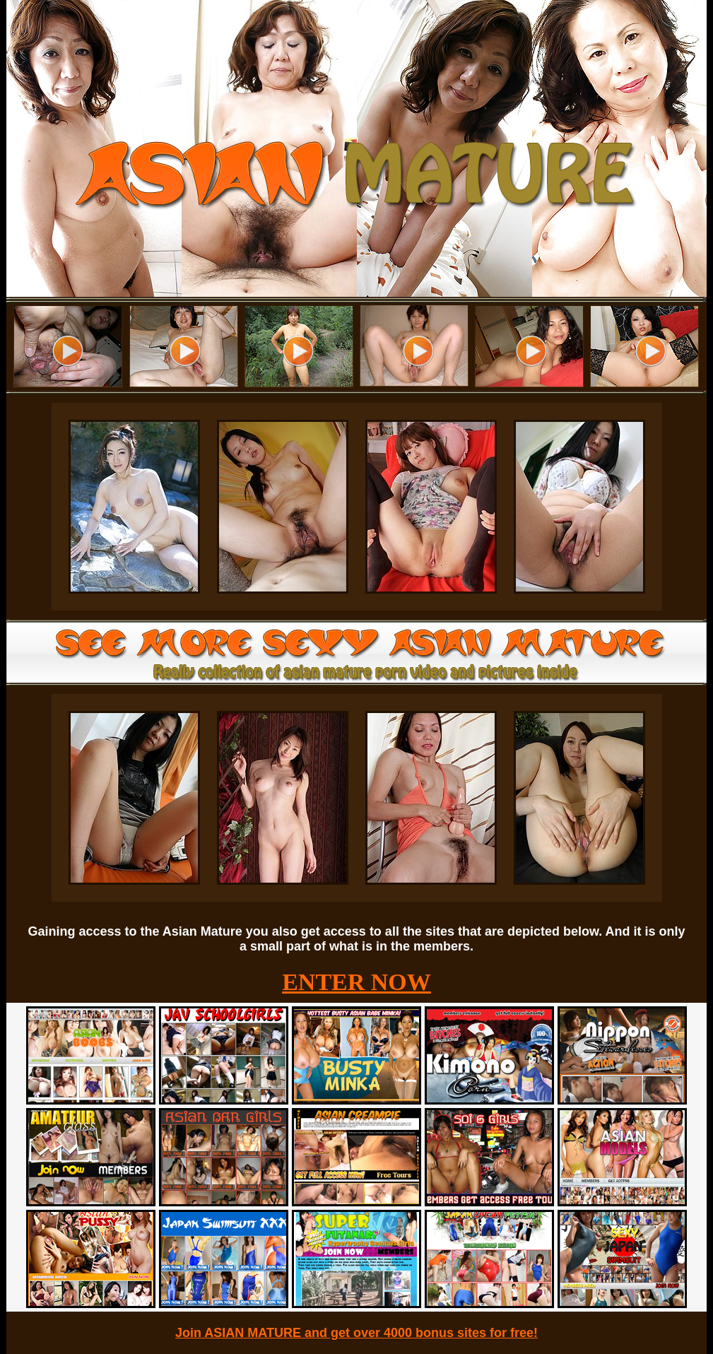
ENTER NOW (356, 982)
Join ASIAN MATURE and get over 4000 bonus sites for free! (356, 1333)
